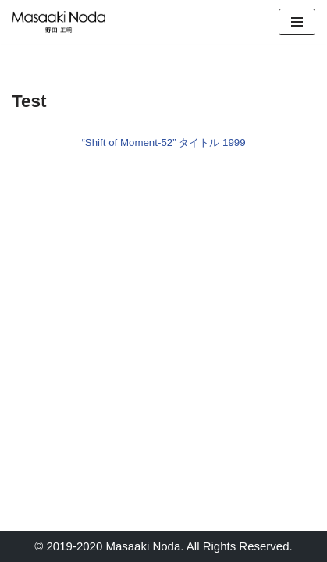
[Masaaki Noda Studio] (58, 22)
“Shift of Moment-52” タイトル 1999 (163, 142)
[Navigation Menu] (297, 22)
